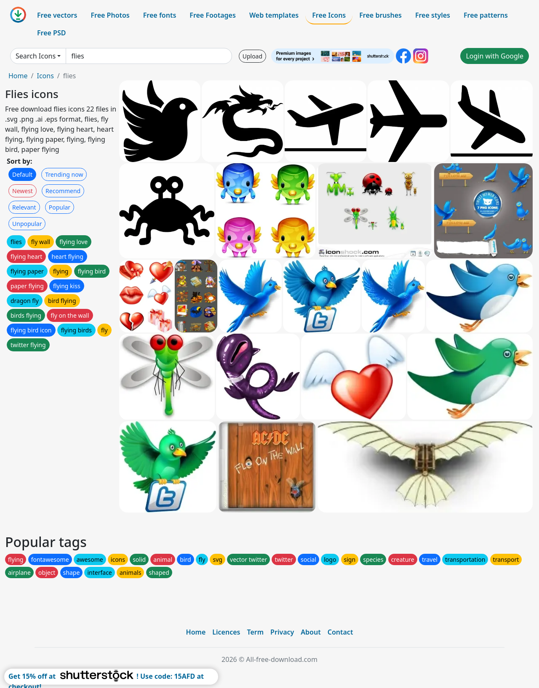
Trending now (64, 174)
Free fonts (159, 15)
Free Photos (110, 15)
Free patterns (486, 15)
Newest (22, 191)
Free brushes (380, 15)
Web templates (274, 15)
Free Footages (212, 15)
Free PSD (51, 32)
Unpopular (27, 224)
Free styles (432, 15)
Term (255, 632)
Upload (252, 56)
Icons (45, 75)
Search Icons (36, 56)
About (310, 632)
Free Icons (329, 15)
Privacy (282, 632)
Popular (59, 207)
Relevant (24, 207)
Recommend (62, 191)
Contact (340, 632)
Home (18, 75)
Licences (226, 632)
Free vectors (57, 15)
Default (22, 174)
